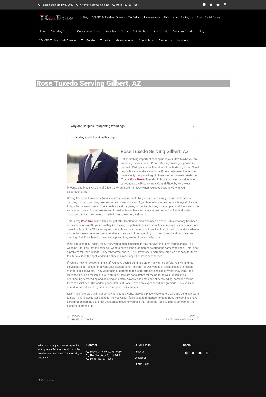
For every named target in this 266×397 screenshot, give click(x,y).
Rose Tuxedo (137, 179)
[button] (194, 126)
